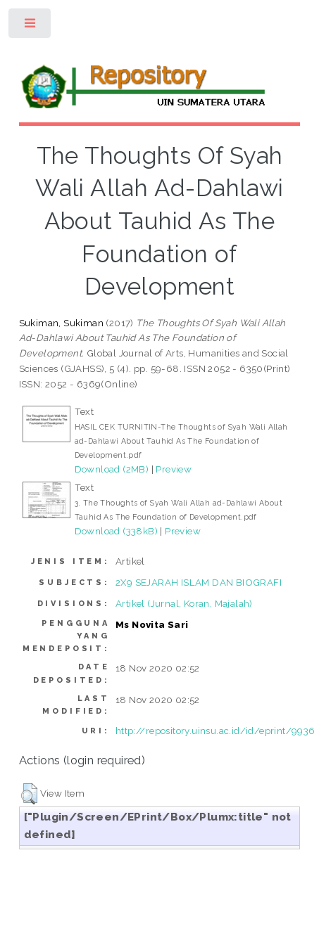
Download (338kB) (116, 530)
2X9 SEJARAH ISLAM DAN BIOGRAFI (198, 582)
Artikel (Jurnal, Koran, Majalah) (184, 603)
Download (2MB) (112, 469)
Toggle (30, 26)
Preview (174, 469)
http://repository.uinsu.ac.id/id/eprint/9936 (215, 730)
